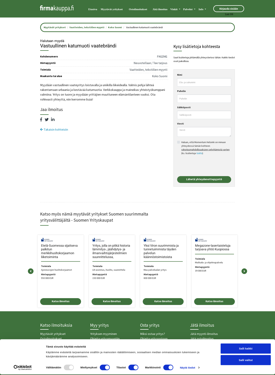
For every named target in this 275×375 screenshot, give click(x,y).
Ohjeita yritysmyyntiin (105, 338)
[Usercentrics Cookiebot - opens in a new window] (22, 368)
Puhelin (181, 91)
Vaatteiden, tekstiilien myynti (86, 27)
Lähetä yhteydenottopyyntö (204, 179)
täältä (199, 153)
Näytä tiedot (187, 368)
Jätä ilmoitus (160, 9)
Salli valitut (246, 360)
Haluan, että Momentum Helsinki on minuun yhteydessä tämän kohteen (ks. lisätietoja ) (205, 148)
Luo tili (229, 14)
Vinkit (174, 9)
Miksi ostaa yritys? (152, 334)
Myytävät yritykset (112, 9)
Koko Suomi (115, 27)
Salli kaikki (246, 349)
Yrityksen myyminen (103, 334)
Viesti (180, 123)
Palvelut (188, 9)
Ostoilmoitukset (138, 9)
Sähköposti (184, 107)
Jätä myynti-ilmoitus (204, 334)
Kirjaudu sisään (228, 8)
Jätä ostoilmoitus (202, 338)
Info (201, 9)
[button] (30, 271)
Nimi (179, 74)
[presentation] (203, 165)
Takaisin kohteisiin (54, 129)
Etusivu (92, 9)
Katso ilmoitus (60, 301)
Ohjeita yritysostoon (153, 338)
